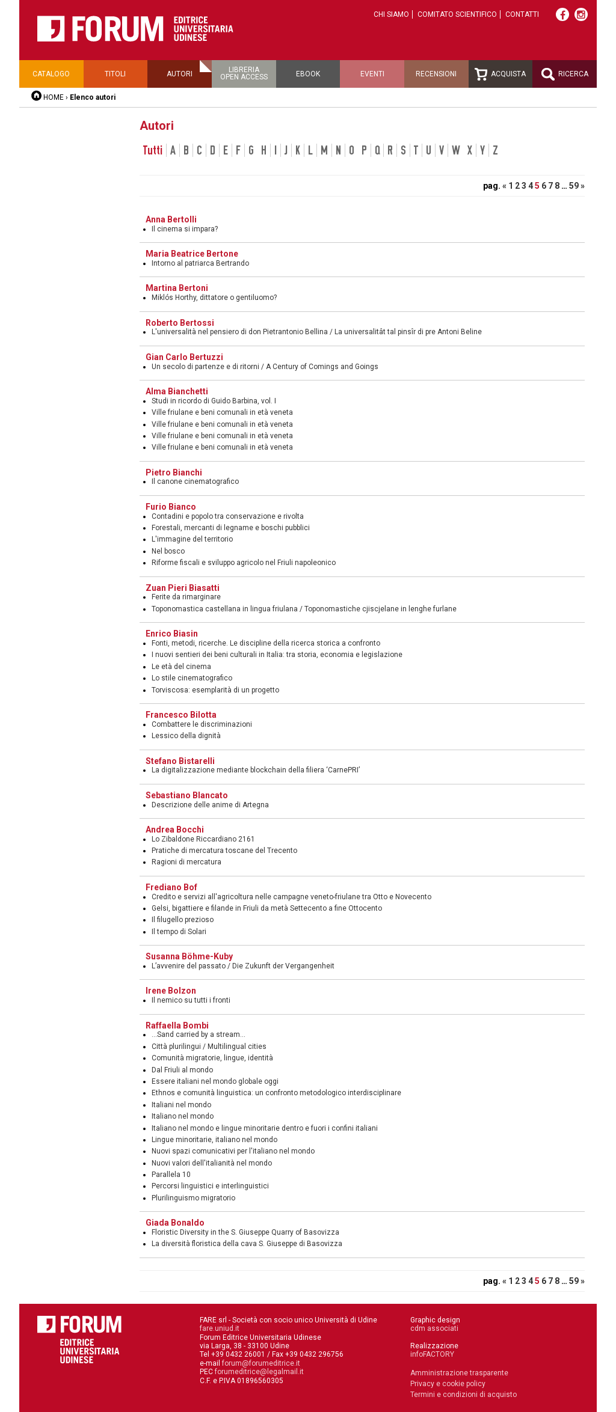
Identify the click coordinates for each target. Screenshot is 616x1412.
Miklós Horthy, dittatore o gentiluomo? (214, 297)
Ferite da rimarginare (186, 597)
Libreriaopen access (244, 73)
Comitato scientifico (457, 14)
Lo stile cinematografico (192, 678)
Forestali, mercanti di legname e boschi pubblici (231, 528)
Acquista (500, 74)
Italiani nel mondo (181, 1105)
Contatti (522, 14)
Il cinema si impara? (185, 229)
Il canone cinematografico (195, 481)
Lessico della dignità (186, 736)
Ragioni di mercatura (186, 862)
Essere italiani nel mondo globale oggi (215, 1081)
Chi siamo (391, 14)
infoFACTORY (432, 1354)
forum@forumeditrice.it (261, 1363)
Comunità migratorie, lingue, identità (212, 1058)
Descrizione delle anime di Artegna (210, 805)
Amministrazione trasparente (459, 1373)
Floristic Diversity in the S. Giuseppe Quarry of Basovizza (245, 1232)
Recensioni (436, 74)
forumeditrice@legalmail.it (259, 1372)
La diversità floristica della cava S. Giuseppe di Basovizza (247, 1243)
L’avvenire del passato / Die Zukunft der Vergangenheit (243, 966)
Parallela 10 (171, 1174)
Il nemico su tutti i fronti (191, 1000)
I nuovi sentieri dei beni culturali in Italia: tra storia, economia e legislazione (277, 654)
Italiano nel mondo (183, 1116)
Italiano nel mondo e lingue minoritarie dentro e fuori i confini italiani (265, 1128)
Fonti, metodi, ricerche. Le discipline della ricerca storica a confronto (266, 643)
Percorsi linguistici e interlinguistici (210, 1186)
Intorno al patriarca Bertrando (200, 263)
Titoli (115, 74)
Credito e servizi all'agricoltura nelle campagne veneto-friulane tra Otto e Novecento (291, 897)
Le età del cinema (181, 666)
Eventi (372, 74)
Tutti (152, 150)
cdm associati (434, 1328)
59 (574, 186)
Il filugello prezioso (183, 919)
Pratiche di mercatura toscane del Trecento (224, 850)
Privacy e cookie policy (447, 1384)
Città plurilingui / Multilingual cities (209, 1046)
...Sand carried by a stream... (198, 1034)
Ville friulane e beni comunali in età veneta (222, 412)
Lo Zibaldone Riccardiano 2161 (203, 839)
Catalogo (51, 74)
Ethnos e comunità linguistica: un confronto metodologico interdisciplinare (276, 1093)
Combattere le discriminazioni (202, 724)
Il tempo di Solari (179, 932)
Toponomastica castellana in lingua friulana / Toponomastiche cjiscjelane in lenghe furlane (304, 609)
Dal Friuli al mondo (182, 1070)
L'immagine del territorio (192, 539)
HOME (53, 97)
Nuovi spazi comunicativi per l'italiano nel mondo (233, 1151)
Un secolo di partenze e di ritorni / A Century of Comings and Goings (265, 366)
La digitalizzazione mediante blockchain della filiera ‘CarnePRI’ (256, 770)
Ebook (308, 74)
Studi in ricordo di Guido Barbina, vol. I (214, 401)
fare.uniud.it (219, 1328)
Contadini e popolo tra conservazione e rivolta (228, 516)
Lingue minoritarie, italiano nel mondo (214, 1139)
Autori (179, 74)
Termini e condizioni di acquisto (463, 1394)
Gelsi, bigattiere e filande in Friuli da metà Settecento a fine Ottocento (267, 908)
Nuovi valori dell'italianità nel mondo (212, 1163)
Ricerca (564, 74)
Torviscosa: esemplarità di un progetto (215, 690)
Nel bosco (168, 551)
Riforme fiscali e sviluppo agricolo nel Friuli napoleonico (244, 562)
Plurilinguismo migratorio (193, 1198)
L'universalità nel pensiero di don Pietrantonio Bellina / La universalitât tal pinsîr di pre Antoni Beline (317, 332)
